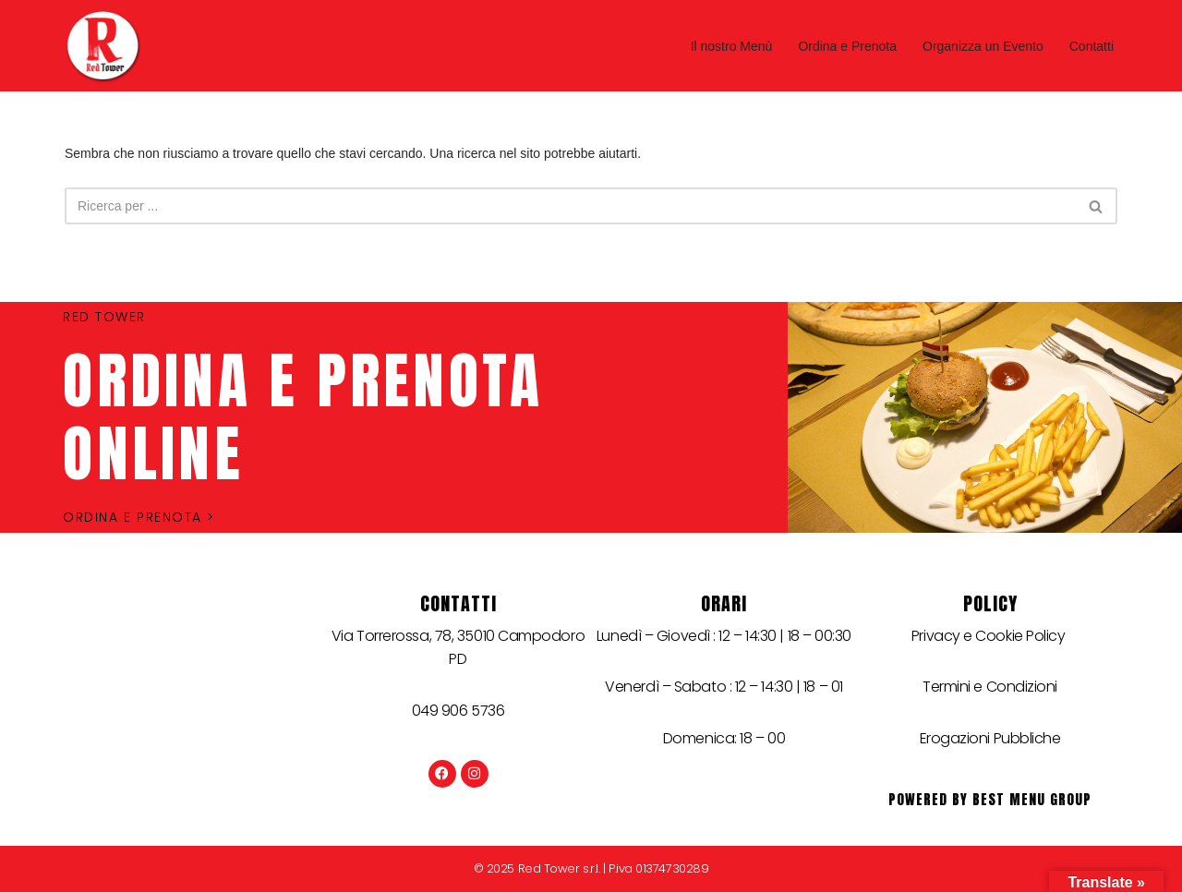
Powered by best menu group (990, 799)
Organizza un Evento (983, 46)
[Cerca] (570, 205)
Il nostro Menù (732, 46)
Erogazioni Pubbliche (990, 738)
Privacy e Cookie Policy (989, 635)
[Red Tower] (108, 45)
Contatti (1091, 46)
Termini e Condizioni (990, 686)
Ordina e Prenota (847, 46)
